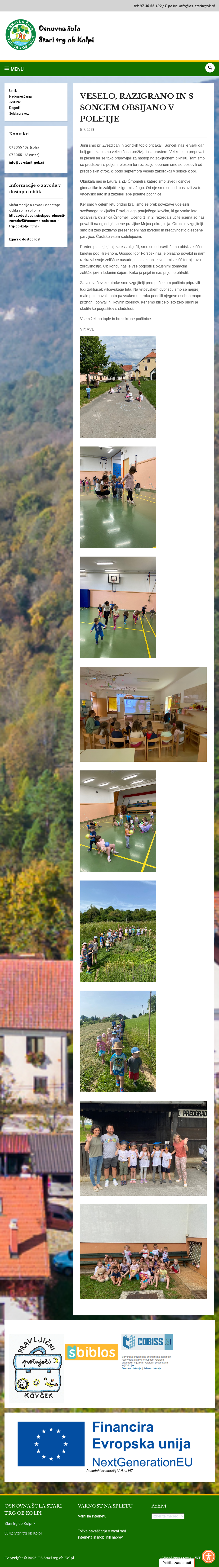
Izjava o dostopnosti (25, 239)
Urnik (13, 91)
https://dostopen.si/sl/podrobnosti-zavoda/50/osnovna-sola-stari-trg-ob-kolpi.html (37, 221)
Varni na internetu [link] (92, 1516)
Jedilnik (15, 102)
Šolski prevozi (19, 113)
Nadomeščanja (20, 96)
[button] (14, 69)
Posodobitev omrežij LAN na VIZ (109, 1471)
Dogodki (15, 108)
